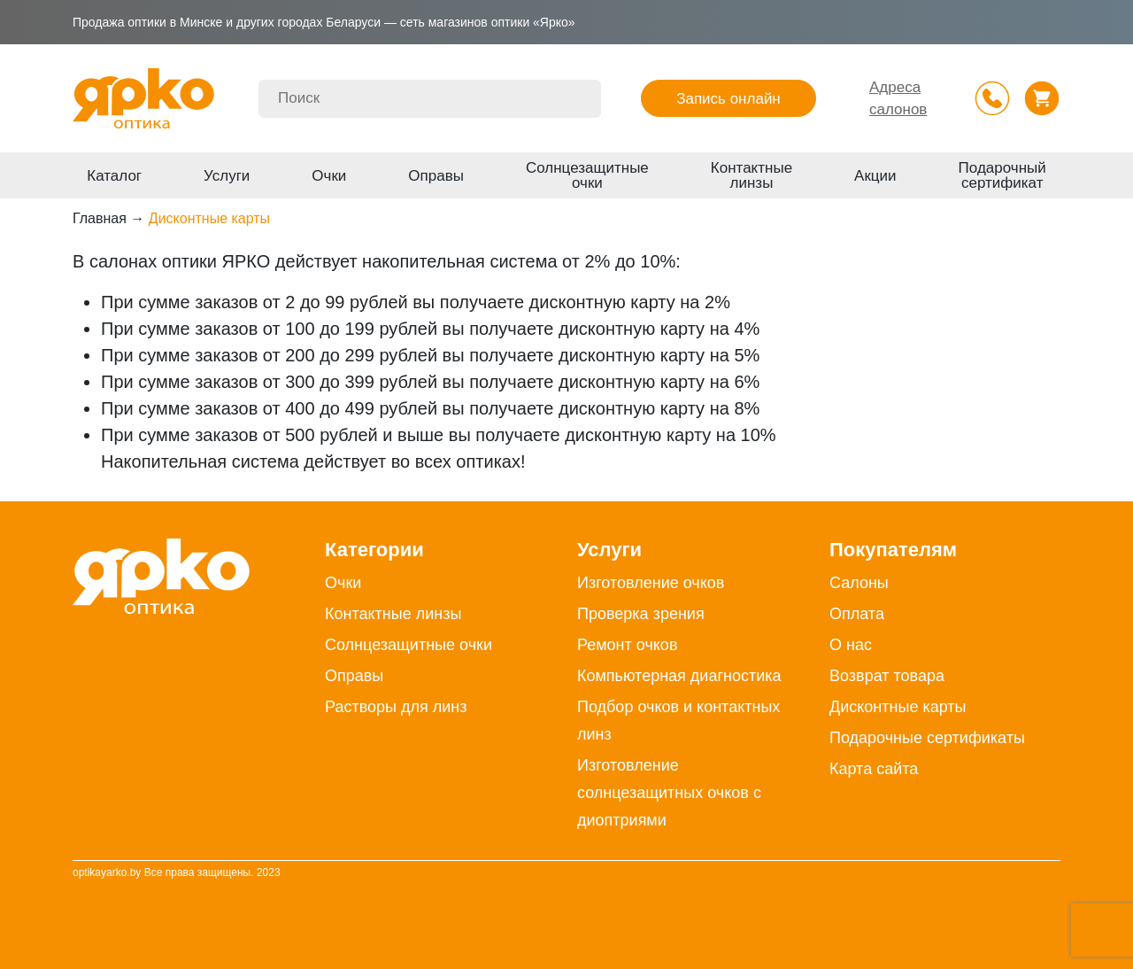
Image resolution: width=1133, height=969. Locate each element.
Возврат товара (886, 676)
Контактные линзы (751, 175)
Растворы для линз (396, 707)
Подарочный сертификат (1002, 175)
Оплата (856, 614)
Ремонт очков (627, 645)
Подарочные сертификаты (927, 738)
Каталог (114, 175)
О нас (850, 645)
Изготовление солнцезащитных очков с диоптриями (669, 792)
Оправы (436, 175)
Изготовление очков (650, 583)
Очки (329, 175)
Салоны (859, 583)
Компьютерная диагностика (679, 676)
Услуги (227, 175)
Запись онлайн (728, 98)
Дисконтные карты (898, 707)
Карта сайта (873, 769)
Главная (100, 218)
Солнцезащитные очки (587, 175)
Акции (875, 175)
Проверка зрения (641, 614)
